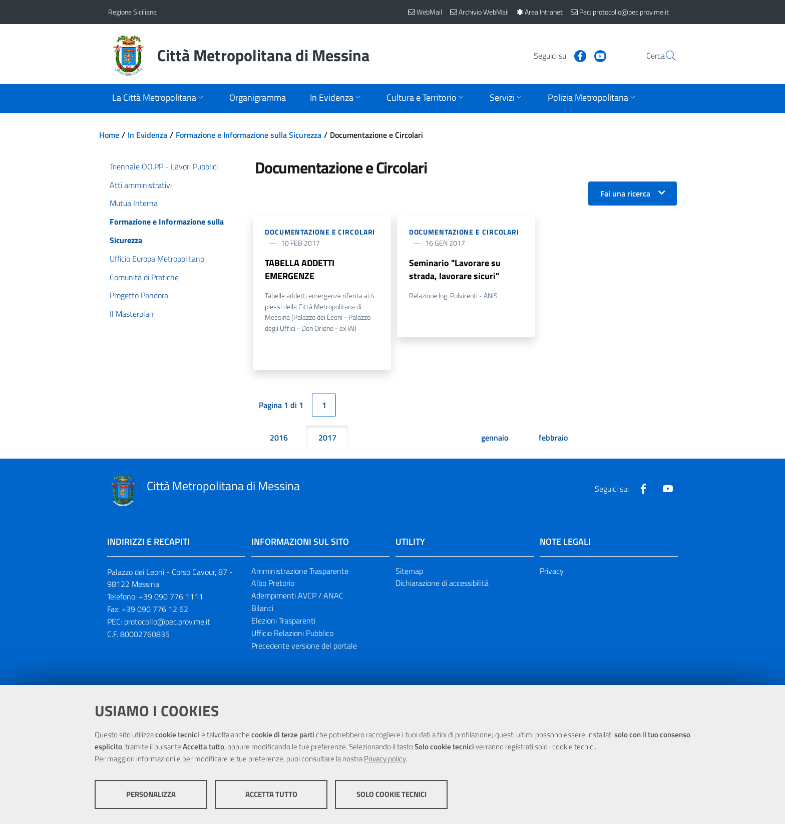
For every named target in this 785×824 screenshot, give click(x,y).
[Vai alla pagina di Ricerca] (665, 56)
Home (109, 135)
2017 (327, 438)
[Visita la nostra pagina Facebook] (556, 55)
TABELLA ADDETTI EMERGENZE (299, 269)
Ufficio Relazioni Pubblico (292, 634)
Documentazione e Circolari (320, 232)
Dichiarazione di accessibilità (442, 583)
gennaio (494, 438)
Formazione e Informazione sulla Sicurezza (248, 135)
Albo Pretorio (272, 583)
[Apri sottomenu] (158, 98)
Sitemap (409, 571)
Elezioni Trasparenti (283, 621)
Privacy (552, 571)
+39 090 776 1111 (171, 597)
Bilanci (262, 608)
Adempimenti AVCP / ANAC (297, 596)
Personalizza (151, 794)
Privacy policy (385, 758)
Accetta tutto (271, 794)
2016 (279, 438)
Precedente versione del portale (304, 646)
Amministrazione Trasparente (299, 571)
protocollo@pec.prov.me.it (167, 622)
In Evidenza (147, 135)
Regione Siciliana (132, 12)
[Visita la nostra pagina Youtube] (576, 55)
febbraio (553, 438)
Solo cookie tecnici (391, 794)
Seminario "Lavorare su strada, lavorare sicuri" (455, 269)
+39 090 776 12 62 (155, 609)
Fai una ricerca (625, 193)
